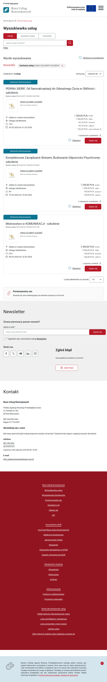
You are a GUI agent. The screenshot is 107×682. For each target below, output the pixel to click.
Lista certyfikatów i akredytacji (53, 619)
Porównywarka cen (53, 500)
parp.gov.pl (14, 3)
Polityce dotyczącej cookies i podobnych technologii (58, 675)
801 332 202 (8, 443)
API (53, 515)
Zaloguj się (53, 510)
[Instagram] (35, 354)
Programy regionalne (53, 599)
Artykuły (53, 579)
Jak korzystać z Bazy (53, 540)
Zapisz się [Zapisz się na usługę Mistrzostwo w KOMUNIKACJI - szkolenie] (93, 268)
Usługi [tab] (10, 36)
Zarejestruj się (53, 505)
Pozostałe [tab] (47, 36)
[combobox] (35, 43)
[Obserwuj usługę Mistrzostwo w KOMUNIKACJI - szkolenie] (74, 268)
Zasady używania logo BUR (53, 555)
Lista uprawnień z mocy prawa (53, 624)
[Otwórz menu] (101, 8)
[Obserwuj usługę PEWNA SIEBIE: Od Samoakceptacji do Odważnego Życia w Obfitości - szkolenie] (74, 140)
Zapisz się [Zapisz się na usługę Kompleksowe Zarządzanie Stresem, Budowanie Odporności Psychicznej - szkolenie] (93, 207)
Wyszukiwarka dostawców (53, 495)
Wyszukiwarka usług (53, 490)
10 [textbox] (93, 279)
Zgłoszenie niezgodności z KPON (53, 550)
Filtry (5, 48)
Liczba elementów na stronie (76, 279)
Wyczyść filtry (9, 65)
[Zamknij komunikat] (102, 663)
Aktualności (53, 569)
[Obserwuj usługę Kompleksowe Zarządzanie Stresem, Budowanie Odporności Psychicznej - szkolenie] (74, 206)
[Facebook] (6, 354)
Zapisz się (97, 332)
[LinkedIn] (28, 354)
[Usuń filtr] (62, 66)
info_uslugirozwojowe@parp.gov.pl (18, 459)
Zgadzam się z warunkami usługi (27, 339)
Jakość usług (53, 629)
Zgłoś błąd (66, 367)
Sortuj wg (80, 74)
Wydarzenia (53, 574)
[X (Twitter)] (13, 354)
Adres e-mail (8, 327)
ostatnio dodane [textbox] (94, 74)
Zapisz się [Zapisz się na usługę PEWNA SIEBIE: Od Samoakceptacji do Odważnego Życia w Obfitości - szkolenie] (93, 140)
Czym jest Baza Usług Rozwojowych (53, 530)
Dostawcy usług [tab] (28, 36)
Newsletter (42, 339)
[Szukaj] (70, 43)
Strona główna (8, 21)
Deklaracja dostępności (53, 535)
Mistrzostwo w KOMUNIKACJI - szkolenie (32, 223)
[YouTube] (20, 354)
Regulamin (53, 545)
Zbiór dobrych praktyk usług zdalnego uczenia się (53, 634)
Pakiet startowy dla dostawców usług (53, 614)
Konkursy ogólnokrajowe (53, 594)
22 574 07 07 (9, 446)
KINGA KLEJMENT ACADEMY (31, 102)
